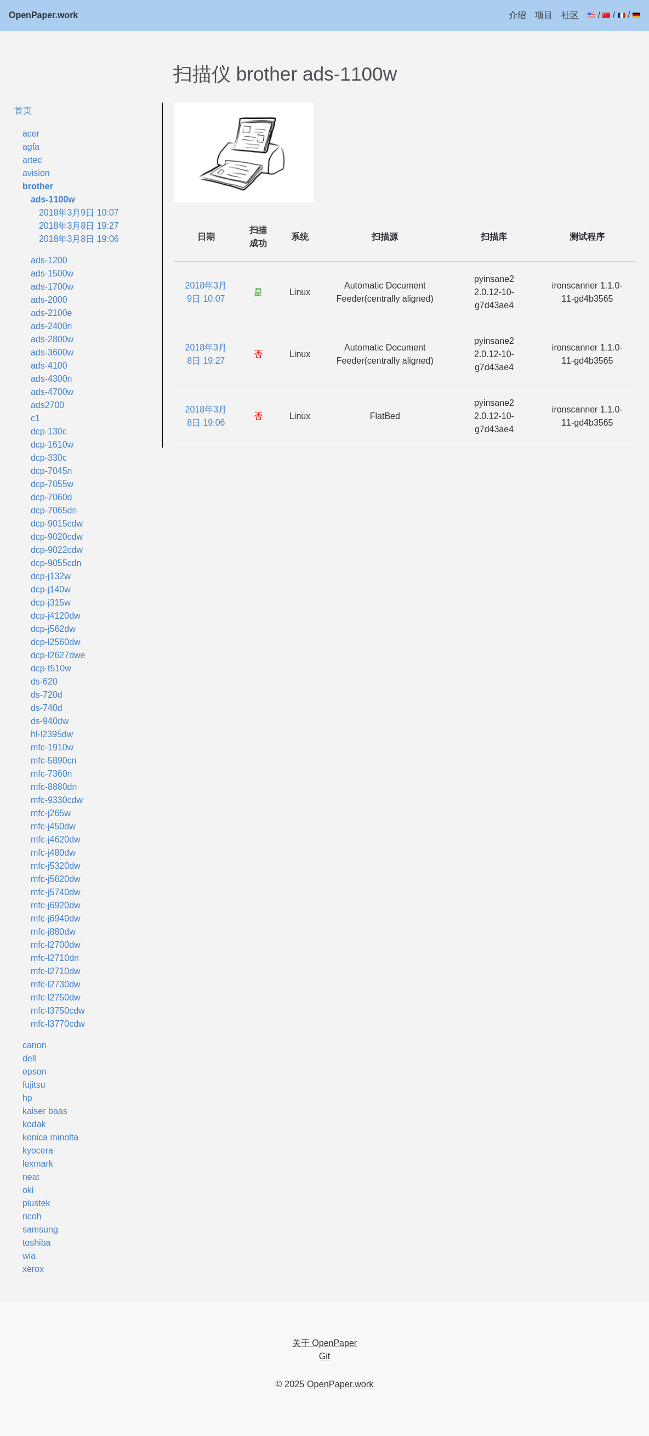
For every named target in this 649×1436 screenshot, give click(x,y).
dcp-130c (49, 431)
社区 (570, 15)
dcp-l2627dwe (58, 655)
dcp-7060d (51, 497)
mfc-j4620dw (56, 839)
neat (30, 1176)
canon (34, 1045)
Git (324, 1356)
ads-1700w (52, 286)
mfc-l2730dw (56, 984)
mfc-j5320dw (56, 865)
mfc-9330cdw (57, 800)
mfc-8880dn (54, 787)
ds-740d (46, 708)
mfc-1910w (52, 747)
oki (27, 1190)
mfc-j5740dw (56, 892)
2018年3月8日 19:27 (79, 225)
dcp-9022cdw (57, 550)
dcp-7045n (51, 471)
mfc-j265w (51, 813)
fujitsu (33, 1084)
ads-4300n (51, 378)
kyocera (37, 1150)
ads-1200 (49, 260)
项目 (544, 15)
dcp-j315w (51, 602)
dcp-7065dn (54, 510)
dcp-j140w (51, 589)
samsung (40, 1229)
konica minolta (50, 1137)
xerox (33, 1269)
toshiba (36, 1242)
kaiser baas (44, 1111)
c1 (35, 418)
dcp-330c (49, 457)
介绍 (517, 15)
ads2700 (47, 405)
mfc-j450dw (53, 826)
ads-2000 (49, 299)
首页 (23, 110)
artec (32, 160)
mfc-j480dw (53, 852)
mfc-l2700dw (56, 944)
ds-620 (44, 681)
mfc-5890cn (54, 760)
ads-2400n (51, 326)
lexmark (37, 1163)
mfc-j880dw (53, 931)
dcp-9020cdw (57, 536)
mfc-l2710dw (56, 971)
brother (37, 186)
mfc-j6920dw (56, 905)
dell (29, 1058)
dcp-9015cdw (57, 523)
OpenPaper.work (43, 15)
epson (34, 1071)
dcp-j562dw (53, 629)
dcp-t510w (51, 668)
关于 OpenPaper (324, 1343)
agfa (30, 146)
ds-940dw (50, 721)
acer (30, 133)
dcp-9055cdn (56, 563)
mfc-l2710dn (55, 958)
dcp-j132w (51, 576)
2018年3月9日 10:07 (79, 212)
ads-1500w (52, 273)
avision (36, 173)
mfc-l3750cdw (58, 1010)
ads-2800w (52, 339)
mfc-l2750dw (56, 997)
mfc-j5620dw (56, 879)
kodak (34, 1124)
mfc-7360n (51, 773)
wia (29, 1255)
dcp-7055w (52, 484)
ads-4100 (49, 365)
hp (27, 1098)
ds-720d (46, 694)
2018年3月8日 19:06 (79, 239)
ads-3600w (52, 352)
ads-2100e (51, 313)
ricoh (32, 1216)
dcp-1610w (52, 444)
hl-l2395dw (52, 734)
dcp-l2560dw (56, 642)
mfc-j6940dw (56, 918)
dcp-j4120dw (56, 615)
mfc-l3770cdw (58, 1023)
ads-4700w (52, 392)
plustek (36, 1203)
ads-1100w (53, 199)
